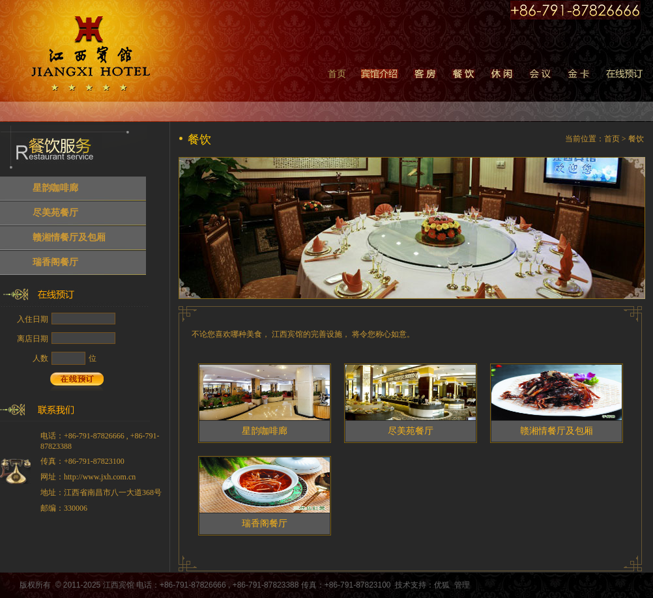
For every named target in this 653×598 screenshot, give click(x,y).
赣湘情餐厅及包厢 (69, 237)
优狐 (442, 585)
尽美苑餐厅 (55, 213)
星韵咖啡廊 (55, 188)
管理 (462, 585)
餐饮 (636, 138)
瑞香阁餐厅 (55, 262)
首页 (337, 74)
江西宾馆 (118, 585)
